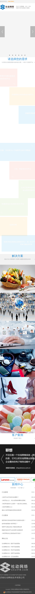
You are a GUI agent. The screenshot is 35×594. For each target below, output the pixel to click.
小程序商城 (17, 585)
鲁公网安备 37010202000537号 (12, 592)
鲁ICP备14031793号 (26, 592)
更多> (33, 492)
